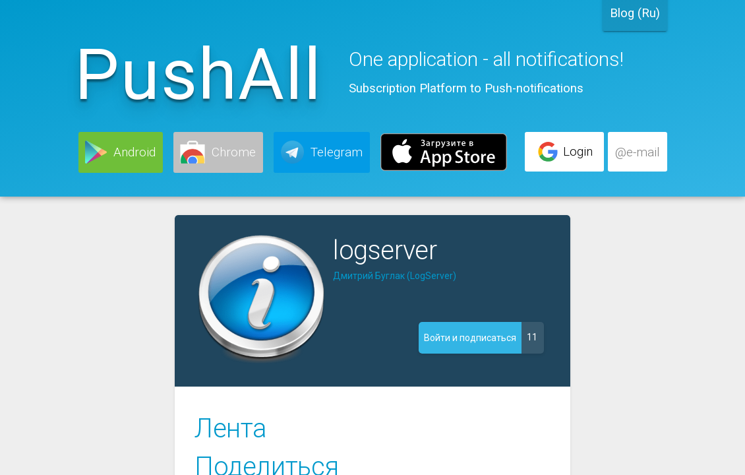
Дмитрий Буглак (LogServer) (394, 275)
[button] (120, 152)
